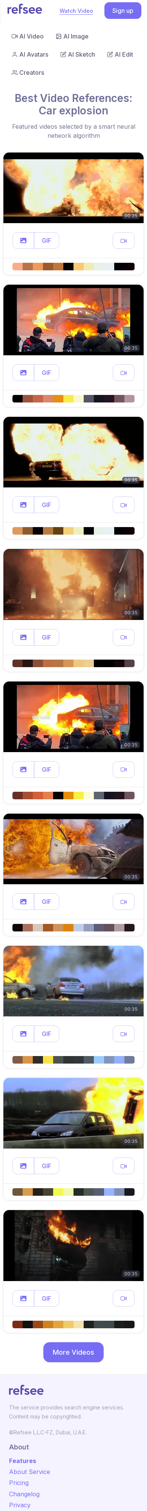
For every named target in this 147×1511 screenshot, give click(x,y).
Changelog (24, 1494)
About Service (29, 1472)
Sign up (122, 10)
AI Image (72, 36)
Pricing (19, 1482)
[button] (23, 240)
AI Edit (120, 54)
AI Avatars (30, 54)
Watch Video (76, 11)
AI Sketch (77, 54)
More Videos (73, 1352)
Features (22, 1461)
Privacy (20, 1505)
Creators (28, 72)
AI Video (28, 36)
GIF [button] (46, 240)
